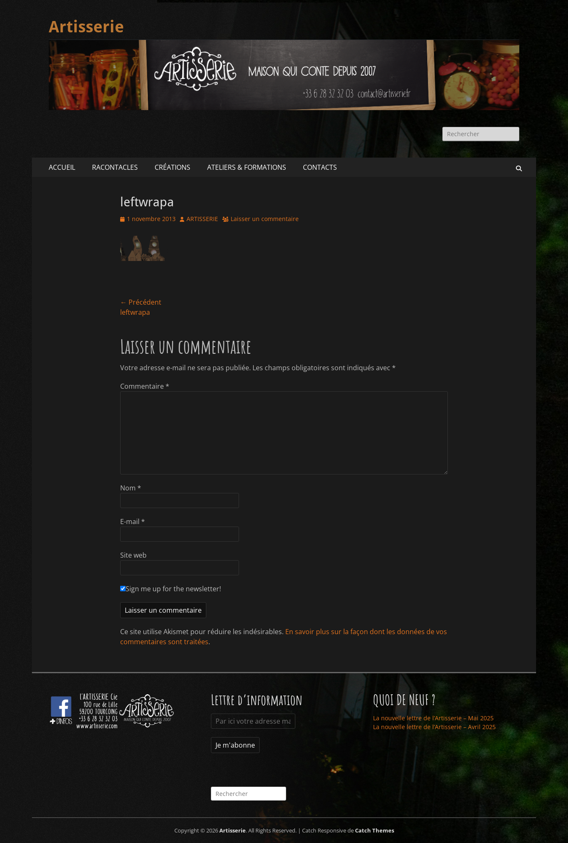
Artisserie (86, 27)
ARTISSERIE (202, 219)
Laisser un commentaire (265, 219)
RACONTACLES (115, 167)
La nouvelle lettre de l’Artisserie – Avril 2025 (434, 727)
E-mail (132, 521)
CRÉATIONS (172, 167)
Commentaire (144, 386)
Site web (133, 555)
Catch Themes (374, 830)
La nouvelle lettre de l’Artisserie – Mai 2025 (433, 718)
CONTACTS (320, 167)
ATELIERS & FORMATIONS (246, 167)
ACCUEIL (62, 167)
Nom (130, 488)
